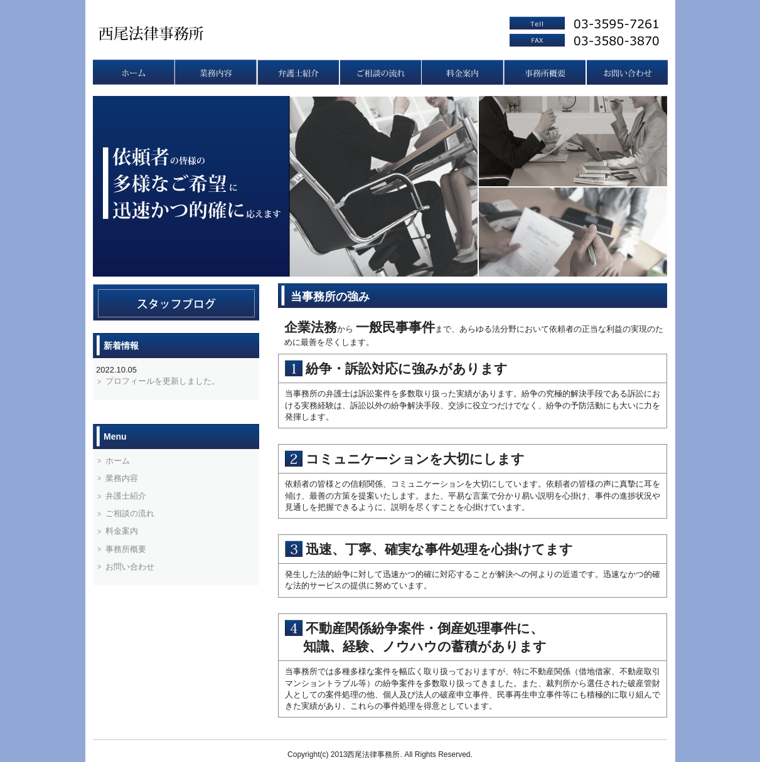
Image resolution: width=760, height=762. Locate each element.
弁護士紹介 (298, 72)
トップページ (133, 72)
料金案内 (462, 72)
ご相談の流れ (380, 72)
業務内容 (215, 72)
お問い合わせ (627, 72)
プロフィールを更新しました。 (162, 381)
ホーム (117, 460)
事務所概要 (544, 72)
